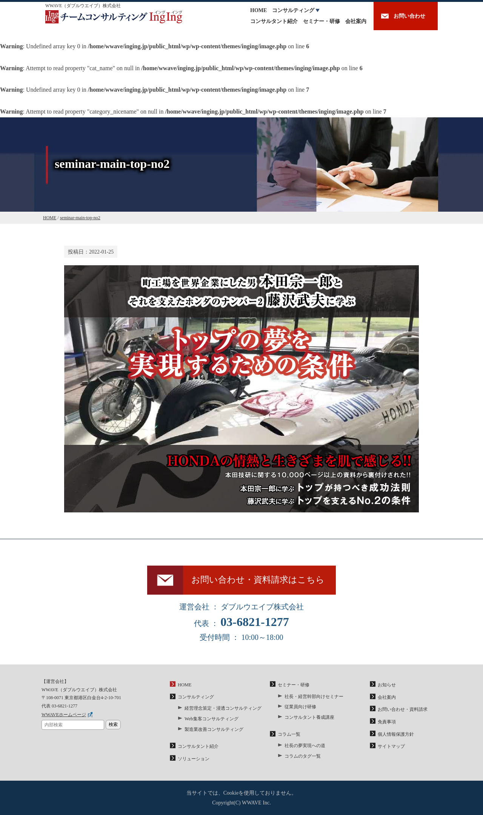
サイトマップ (391, 746)
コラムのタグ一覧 (303, 756)
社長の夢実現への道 (305, 746)
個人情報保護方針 (396, 734)
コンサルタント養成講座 (309, 718)
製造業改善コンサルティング (214, 730)
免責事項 (387, 722)
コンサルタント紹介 (274, 21)
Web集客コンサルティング (211, 720)
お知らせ (387, 687)
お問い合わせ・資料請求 (403, 711)
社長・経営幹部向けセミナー (314, 698)
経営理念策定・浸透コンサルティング (223, 710)
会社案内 (355, 21)
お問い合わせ (409, 16)
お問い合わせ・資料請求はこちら (259, 581)
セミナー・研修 (321, 21)
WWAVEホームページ (63, 716)
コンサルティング (293, 10)
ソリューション (193, 758)
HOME (258, 10)
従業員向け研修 (300, 708)
